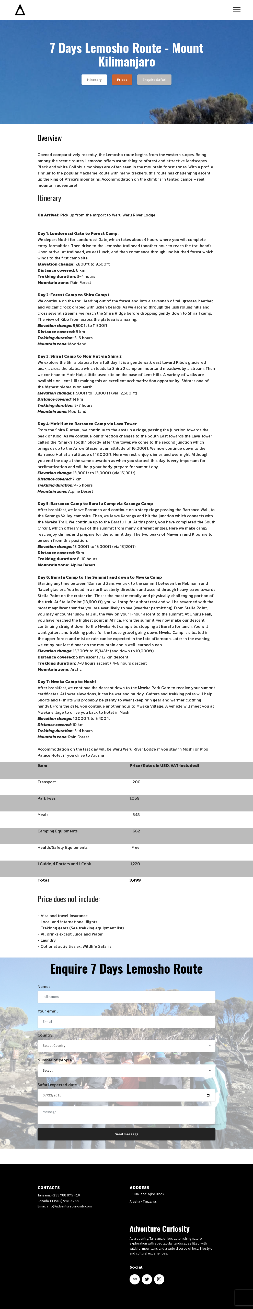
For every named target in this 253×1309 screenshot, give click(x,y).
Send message (127, 1134)
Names (44, 986)
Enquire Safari (154, 80)
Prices (122, 80)
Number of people (55, 1060)
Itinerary (94, 80)
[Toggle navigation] (237, 9)
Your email (48, 1011)
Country (45, 1035)
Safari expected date (57, 1085)
